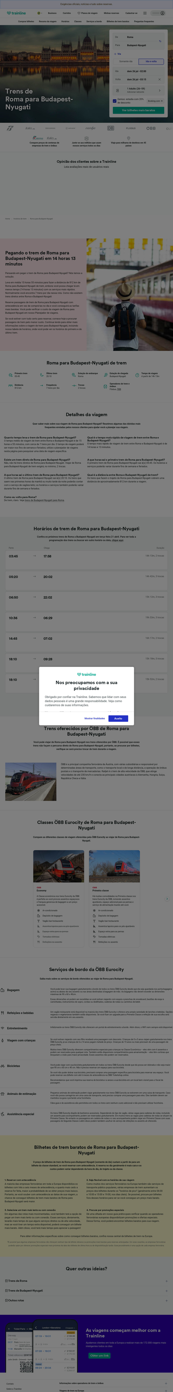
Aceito (118, 718)
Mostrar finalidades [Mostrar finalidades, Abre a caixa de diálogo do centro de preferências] (95, 718)
